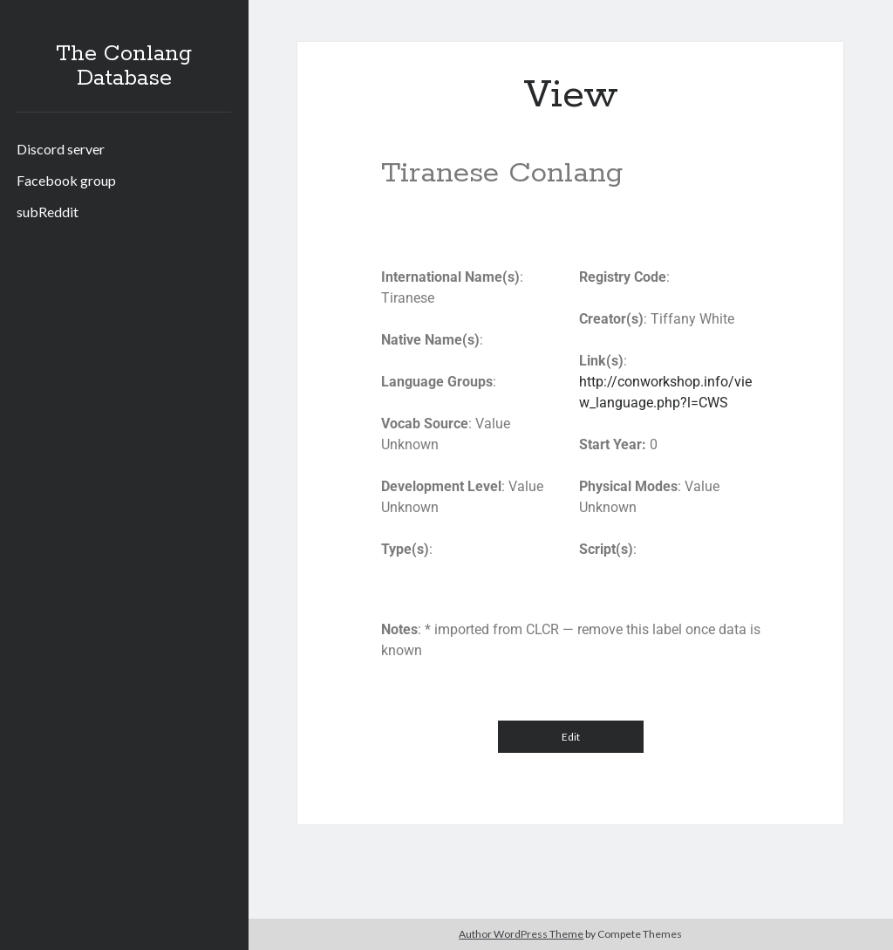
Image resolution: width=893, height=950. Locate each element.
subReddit (47, 211)
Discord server (61, 148)
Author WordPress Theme (521, 933)
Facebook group (66, 180)
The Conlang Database (124, 66)
